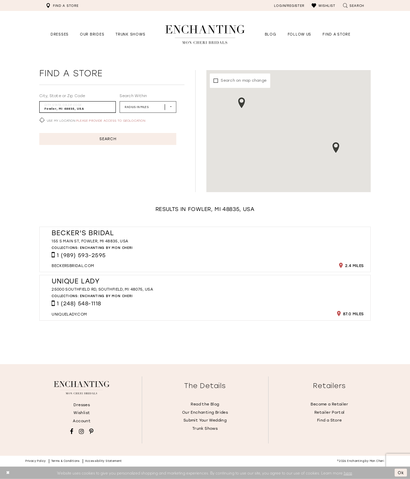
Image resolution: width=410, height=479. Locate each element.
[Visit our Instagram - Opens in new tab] (81, 431)
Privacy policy (35, 461)
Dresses (81, 405)
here (348, 472)
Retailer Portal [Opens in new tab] (329, 412)
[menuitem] (62, 5)
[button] (323, 5)
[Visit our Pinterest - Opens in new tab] (91, 431)
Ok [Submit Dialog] (401, 472)
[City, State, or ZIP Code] (77, 106)
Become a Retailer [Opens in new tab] (329, 404)
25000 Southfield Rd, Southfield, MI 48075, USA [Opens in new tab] (102, 289)
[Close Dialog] (7, 472)
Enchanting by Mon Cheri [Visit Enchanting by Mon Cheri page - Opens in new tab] (106, 248)
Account (82, 421)
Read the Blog (205, 404)
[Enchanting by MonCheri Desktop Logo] (205, 34)
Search (108, 139)
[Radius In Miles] (148, 106)
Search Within (133, 96)
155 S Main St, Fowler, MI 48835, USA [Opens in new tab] (90, 241)
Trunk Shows (205, 428)
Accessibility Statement (103, 461)
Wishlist (81, 413)
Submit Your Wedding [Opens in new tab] (205, 420)
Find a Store (329, 420)
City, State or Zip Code (62, 96)
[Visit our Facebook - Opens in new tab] (71, 431)
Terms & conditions (65, 461)
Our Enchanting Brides (205, 412)
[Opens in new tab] (299, 34)
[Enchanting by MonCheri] (81, 387)
